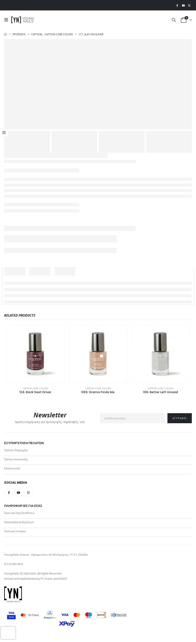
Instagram (28, 494)
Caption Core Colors (35, 388)
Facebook (9, 494)
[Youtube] (183, 5)
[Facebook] (177, 5)
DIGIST (63, 581)
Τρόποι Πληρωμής (16, 450)
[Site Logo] (22, 19)
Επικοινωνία (12, 469)
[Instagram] (189, 5)
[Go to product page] (35, 354)
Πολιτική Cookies (15, 534)
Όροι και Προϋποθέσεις (19, 514)
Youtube (18, 494)
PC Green (47, 581)
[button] (7, 19)
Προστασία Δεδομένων (19, 524)
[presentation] (8, 633)
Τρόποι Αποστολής (16, 460)
